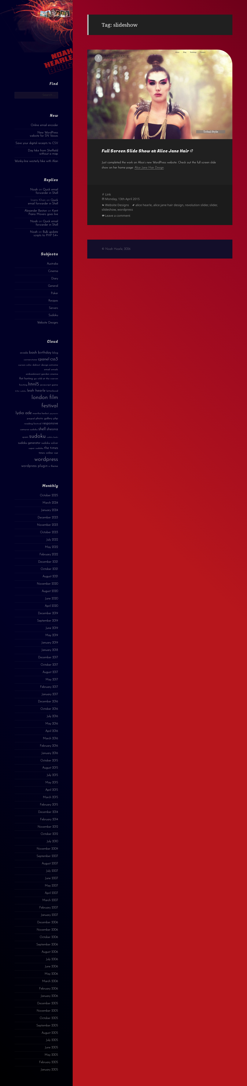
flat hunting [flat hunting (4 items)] (26, 378)
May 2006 (51, 973)
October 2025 (49, 495)
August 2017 (50, 672)
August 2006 (50, 952)
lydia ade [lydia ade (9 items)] (24, 413)
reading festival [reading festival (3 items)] (32, 423)
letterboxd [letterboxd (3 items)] (52, 391)
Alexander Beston (35, 210)
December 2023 (48, 517)
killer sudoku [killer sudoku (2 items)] (20, 391)
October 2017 (49, 664)
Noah (34, 189)
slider (213, 205)
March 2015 (50, 797)
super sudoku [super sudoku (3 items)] (36, 448)
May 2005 (51, 1054)
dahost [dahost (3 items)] (36, 365)
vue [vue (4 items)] (56, 453)
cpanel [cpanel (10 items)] (43, 359)
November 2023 (47, 525)
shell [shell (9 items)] (42, 429)
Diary (54, 278)
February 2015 (49, 804)
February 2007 (48, 907)
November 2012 (48, 826)
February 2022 (48, 554)
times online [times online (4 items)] (46, 453)
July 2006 (52, 959)
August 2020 (50, 591)
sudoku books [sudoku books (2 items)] (52, 437)
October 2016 (49, 708)
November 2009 (47, 848)
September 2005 (47, 1025)
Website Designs (47, 322)
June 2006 (51, 966)
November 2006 (47, 929)
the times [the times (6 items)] (51, 448)
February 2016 (49, 745)
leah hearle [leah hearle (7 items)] (36, 391)
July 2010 (52, 841)
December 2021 (48, 561)
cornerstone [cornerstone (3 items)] (30, 359)
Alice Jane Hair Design (149, 167)
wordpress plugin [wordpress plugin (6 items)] (34, 466)
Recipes (53, 300)
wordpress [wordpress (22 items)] (46, 459)
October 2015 (49, 760)
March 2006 (50, 981)
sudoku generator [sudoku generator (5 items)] (29, 443)
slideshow (109, 209)
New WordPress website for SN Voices (44, 134)
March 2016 (50, 738)
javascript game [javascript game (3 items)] (49, 385)
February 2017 (49, 687)
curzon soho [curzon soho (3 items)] (24, 365)
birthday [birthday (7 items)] (44, 352)
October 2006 (49, 937)
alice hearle (143, 205)
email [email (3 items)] (47, 369)
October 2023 (49, 532)
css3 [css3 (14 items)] (54, 359)
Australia (52, 263)
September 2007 (47, 856)
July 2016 (52, 716)
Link (108, 194)
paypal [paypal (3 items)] (31, 418)
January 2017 (50, 694)
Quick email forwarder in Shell (47, 191)
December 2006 (47, 922)
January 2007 (49, 915)
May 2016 (51, 723)
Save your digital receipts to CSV (37, 143)
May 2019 (51, 635)
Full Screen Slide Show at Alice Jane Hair (145, 151)
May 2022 (51, 547)
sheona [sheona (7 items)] (52, 429)
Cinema (53, 271)
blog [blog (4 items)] (55, 352)
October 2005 (49, 1018)
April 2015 (51, 790)
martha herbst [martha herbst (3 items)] (41, 413)
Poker (54, 293)
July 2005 (52, 1040)
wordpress (125, 209)
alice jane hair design (168, 205)
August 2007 (50, 863)
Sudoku (53, 315)
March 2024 (50, 502)
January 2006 (49, 996)
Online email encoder (44, 125)
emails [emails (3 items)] (54, 369)
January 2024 (49, 510)
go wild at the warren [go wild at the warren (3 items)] (46, 378)
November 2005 (47, 1010)
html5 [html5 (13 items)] (33, 384)
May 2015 (51, 782)
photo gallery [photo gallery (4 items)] (44, 418)
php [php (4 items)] (55, 418)
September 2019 (47, 620)
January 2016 (49, 753)
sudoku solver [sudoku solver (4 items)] (49, 443)
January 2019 (49, 642)
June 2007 (51, 878)
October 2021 (49, 569)
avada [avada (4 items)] (24, 352)
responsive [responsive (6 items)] (50, 423)
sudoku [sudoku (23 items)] (37, 436)
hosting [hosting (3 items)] (23, 385)
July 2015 (52, 775)
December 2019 (48, 613)
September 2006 (47, 944)
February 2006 (48, 988)
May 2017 (52, 679)
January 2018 (49, 650)
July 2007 (52, 871)
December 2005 (47, 1003)
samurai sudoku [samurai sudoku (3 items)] (29, 429)
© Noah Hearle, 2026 (116, 249)
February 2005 (48, 1062)
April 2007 (51, 893)
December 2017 (48, 657)
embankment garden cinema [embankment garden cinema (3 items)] (42, 374)
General (53, 285)
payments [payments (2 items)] (54, 414)
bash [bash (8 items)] (33, 352)
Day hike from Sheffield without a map (43, 152)
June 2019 (52, 628)
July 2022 (52, 539)
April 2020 (51, 606)
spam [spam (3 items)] (25, 437)
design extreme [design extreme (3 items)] (49, 365)
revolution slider (196, 205)
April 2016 (51, 731)
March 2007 (50, 900)
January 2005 (49, 1069)
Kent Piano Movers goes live (43, 212)
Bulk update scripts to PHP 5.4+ (46, 234)
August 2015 (50, 767)
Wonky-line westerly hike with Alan (36, 161)
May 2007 (51, 885)
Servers (53, 308)
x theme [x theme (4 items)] (53, 466)
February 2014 (49, 819)
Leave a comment (117, 215)
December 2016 (48, 701)
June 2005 (51, 1047)
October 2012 (49, 834)
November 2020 (47, 583)
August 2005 (50, 1033)
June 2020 (51, 598)
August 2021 (50, 576)
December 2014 (48, 812)
